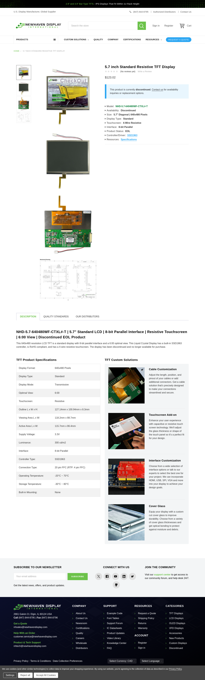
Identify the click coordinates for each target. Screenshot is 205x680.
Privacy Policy (21, 661)
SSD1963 (132, 135)
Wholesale (81, 643)
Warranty (143, 628)
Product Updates (116, 633)
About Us (81, 613)
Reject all (25, 675)
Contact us (157, 89)
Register (168, 25)
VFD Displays (176, 628)
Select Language (152, 661)
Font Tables (113, 618)
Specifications (129, 139)
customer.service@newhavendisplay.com (35, 636)
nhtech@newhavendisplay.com (30, 646)
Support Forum (115, 623)
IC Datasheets (114, 628)
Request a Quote (178, 40)
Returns (142, 623)
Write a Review (145, 71)
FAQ (109, 648)
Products (22, 39)
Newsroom (81, 623)
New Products (176, 638)
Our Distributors (87, 316)
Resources (154, 39)
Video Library (114, 638)
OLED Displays (177, 623)
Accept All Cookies (46, 675)
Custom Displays (178, 643)
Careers (80, 638)
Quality (98, 39)
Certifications (132, 39)
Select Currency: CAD (122, 661)
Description (28, 316)
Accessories (175, 633)
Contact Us (82, 618)
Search (142, 26)
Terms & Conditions (40, 661)
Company (113, 39)
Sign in (156, 25)
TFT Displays (176, 613)
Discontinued (176, 648)
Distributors (82, 648)
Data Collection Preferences (67, 661)
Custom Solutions (76, 39)
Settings (10, 675)
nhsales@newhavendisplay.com (30, 627)
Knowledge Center (116, 643)
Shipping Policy (146, 618)
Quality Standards (56, 316)
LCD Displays (176, 618)
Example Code (114, 613)
